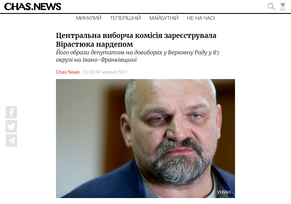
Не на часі (201, 18)
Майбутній (163, 18)
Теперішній (125, 18)
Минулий (88, 18)
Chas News (68, 73)
